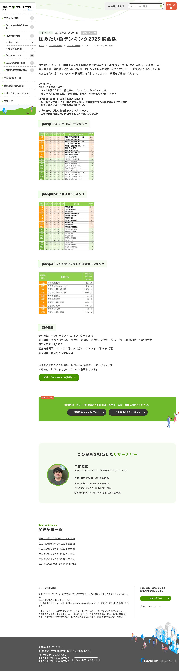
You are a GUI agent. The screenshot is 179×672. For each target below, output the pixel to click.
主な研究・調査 (11, 18)
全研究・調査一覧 (12, 77)
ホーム (41, 45)
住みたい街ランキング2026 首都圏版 (92, 488)
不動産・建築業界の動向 (16, 70)
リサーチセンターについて (17, 93)
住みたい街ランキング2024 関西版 (57, 549)
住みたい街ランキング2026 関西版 (91, 483)
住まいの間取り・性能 (15, 62)
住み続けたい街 (15, 48)
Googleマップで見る (86, 660)
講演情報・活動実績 (14, 85)
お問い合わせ (117, 6)
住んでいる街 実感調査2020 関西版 (57, 564)
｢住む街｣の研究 (13, 35)
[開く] (32, 27)
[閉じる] (32, 18)
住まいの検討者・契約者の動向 (17, 27)
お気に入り (171, 4)
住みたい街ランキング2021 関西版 (57, 559)
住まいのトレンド (13, 55)
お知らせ (8, 101)
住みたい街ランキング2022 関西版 (57, 554)
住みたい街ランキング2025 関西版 (57, 544)
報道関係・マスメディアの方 (86, 412)
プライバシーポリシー (150, 607)
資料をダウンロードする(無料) (59, 377)
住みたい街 (13, 42)
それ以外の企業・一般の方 (128, 412)
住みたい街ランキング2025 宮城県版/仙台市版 (97, 493)
